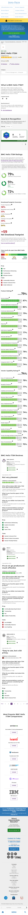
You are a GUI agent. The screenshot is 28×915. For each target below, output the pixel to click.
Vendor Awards (4, 16)
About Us (14, 865)
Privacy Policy (14, 872)
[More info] (11, 204)
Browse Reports (5, 10)
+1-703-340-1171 (14, 845)
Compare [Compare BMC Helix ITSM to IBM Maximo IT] (14, 798)
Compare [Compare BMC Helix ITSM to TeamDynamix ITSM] (14, 759)
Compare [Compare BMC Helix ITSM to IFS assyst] (14, 785)
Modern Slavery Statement (14, 873)
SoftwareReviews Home (7, 7)
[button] (14, 912)
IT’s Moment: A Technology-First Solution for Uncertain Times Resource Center (14, 810)
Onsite (14, 883)
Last (27, 703)
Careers (14, 866)
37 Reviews (4, 64)
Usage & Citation (14, 869)
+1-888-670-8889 (14, 842)
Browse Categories (19, 7)
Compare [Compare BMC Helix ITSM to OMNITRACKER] (14, 772)
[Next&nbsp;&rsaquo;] (24, 704)
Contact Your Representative (14, 33)
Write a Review (4, 13)
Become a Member (14, 830)
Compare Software (19, 10)
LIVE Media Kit (14, 877)
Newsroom (14, 867)
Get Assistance (6, 110)
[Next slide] (25, 144)
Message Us (14, 849)
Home (2, 41)
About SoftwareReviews (21, 13)
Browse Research (14, 888)
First (2, 703)
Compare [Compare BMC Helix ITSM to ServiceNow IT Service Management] (14, 732)
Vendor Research (19, 16)
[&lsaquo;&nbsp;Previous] (5, 704)
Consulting (14, 884)
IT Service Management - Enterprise (13, 41)
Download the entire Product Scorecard (11, 160)
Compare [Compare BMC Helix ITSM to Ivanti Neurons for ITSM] (14, 745)
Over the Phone (14, 882)
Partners (14, 876)
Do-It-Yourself (14, 881)
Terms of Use (14, 871)
